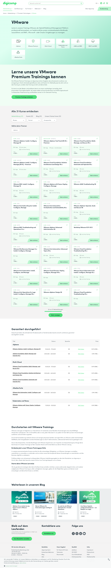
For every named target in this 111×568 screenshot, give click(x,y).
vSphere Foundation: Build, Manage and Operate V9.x (24, 354)
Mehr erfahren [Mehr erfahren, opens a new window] (23, 563)
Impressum (90, 550)
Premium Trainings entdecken (24, 97)
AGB (88, 554)
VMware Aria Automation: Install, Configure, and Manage (27, 393)
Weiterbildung (7, 8)
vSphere (15, 130)
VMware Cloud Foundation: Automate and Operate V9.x (25, 380)
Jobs (43, 557)
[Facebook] (73, 533)
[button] (37, 566)
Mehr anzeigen (55, 315)
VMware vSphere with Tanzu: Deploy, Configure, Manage (26, 406)
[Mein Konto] (101, 3)
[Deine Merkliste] (104, 3)
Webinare (37, 8)
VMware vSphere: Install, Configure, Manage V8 (26, 349)
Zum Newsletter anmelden (21, 538)
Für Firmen (28, 8)
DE (97, 3)
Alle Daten (81, 349)
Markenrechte (91, 557)
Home (4, 13)
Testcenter (60, 552)
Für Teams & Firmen (62, 550)
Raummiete (60, 554)
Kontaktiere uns (48, 533)
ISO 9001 (74, 552)
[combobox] (109, 559)
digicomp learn (46, 550)
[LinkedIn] (80, 533)
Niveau (15, 120)
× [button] (109, 560)
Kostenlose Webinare (48, 552)
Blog (44, 8)
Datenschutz (90, 552)
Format (30, 120)
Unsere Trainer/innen (53, 116)
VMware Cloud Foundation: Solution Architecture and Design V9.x (27, 374)
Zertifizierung (18, 8)
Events (29, 116)
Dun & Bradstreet (77, 554)
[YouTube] (84, 533)
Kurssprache (47, 120)
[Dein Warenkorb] (107, 3)
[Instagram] (76, 533)
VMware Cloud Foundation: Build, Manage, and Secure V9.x (26, 367)
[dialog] (55, 562)
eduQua (74, 550)
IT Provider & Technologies (23, 13)
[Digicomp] (9, 3)
